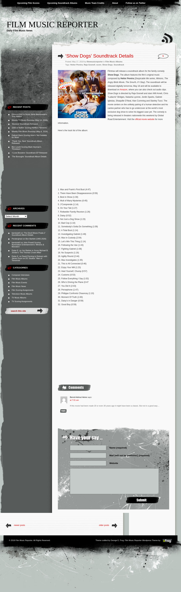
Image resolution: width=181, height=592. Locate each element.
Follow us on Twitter (135, 3)
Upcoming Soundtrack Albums (62, 3)
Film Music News (19, 286)
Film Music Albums (19, 279)
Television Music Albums (22, 294)
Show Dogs (107, 65)
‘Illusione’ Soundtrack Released (25, 124)
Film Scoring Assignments (22, 290)
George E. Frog (117, 540)
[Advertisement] (28, 80)
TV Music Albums (19, 298)
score (98, 65)
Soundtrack (119, 65)
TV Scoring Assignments (22, 301)
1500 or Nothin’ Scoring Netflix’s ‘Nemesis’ (29, 128)
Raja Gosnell (89, 65)
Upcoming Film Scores (28, 3)
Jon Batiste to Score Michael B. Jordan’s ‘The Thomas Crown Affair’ (30, 251)
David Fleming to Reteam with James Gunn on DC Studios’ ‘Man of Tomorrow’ (29, 258)
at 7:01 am (74, 400)
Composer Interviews (20, 275)
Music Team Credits (94, 3)
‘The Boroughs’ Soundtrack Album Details (29, 157)
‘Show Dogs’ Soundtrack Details (99, 56)
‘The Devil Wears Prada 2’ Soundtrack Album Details (28, 234)
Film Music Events (19, 282)
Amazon (123, 89)
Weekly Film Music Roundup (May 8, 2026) (30, 131)
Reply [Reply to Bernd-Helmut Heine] (63, 411)
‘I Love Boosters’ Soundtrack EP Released (29, 153)
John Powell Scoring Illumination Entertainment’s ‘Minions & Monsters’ (28, 245)
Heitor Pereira (76, 65)
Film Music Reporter (52, 24)
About (115, 3)
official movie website (144, 119)
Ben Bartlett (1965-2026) (36, 239)
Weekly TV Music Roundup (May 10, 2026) (30, 120)
